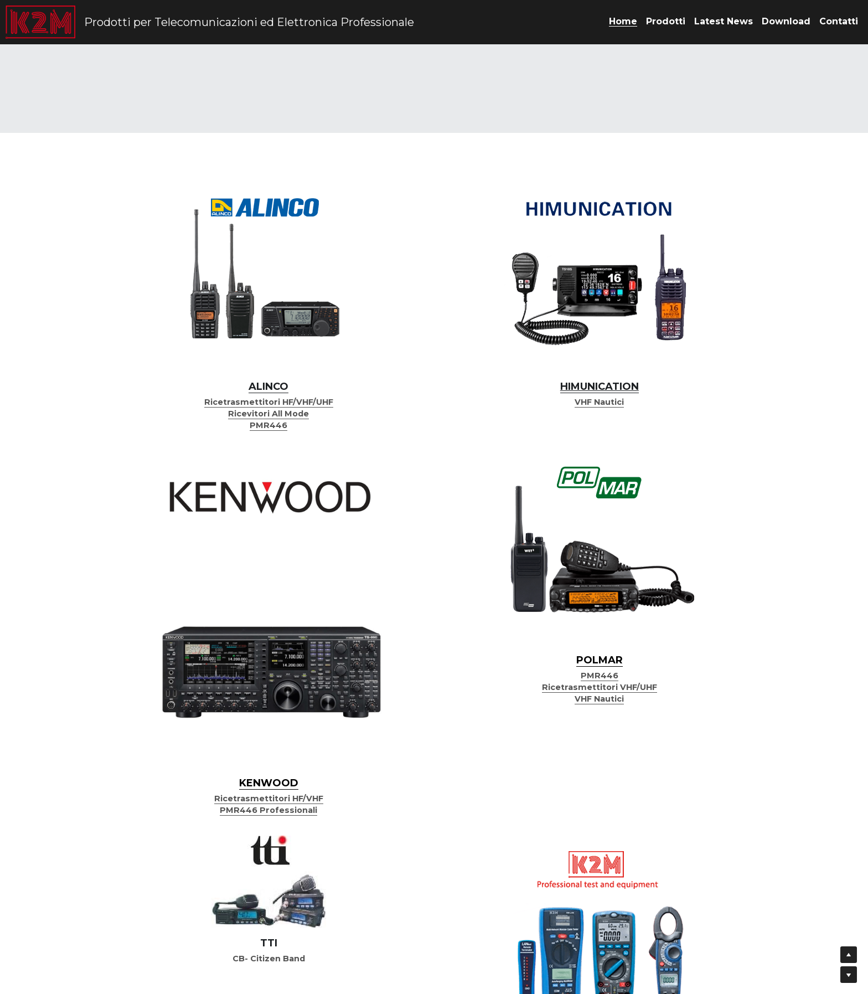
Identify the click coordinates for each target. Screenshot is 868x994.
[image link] (160, 224)
